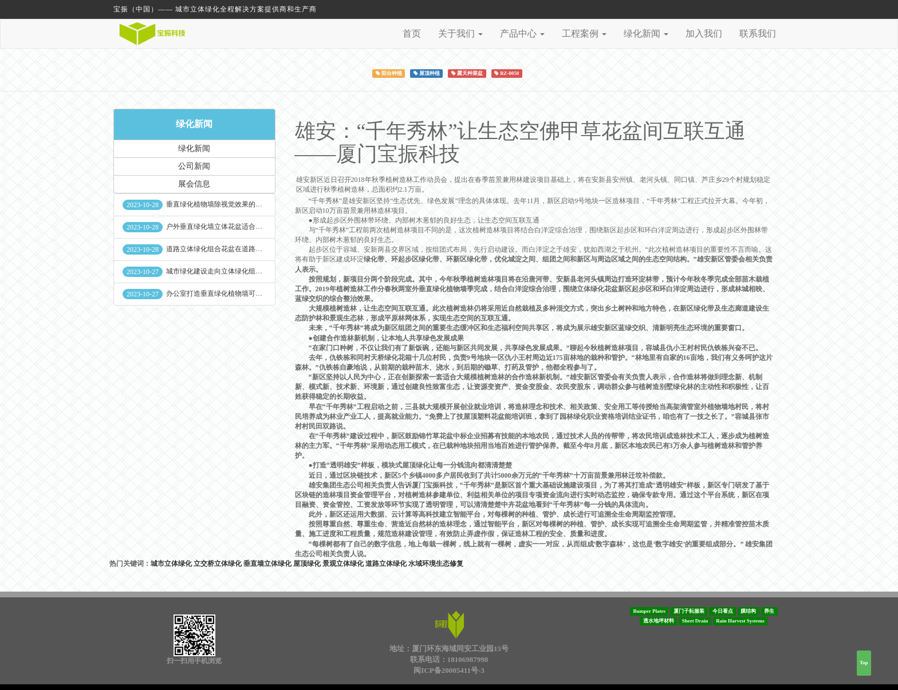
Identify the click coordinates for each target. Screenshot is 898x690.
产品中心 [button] (522, 33)
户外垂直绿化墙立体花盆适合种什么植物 (228, 227)
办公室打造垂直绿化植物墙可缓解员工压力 (231, 294)
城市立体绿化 (171, 564)
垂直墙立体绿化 (267, 564)
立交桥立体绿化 (218, 564)
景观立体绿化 (343, 564)
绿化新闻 (194, 124)
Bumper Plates (649, 611)
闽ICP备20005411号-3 (449, 670)
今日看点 (722, 611)
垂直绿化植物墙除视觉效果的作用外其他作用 (235, 204)
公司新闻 (194, 166)
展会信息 (194, 184)
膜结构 (748, 611)
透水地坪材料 (658, 621)
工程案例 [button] (584, 33)
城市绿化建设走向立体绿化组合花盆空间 (228, 271)
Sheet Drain (695, 621)
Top (864, 662)
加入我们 (704, 33)
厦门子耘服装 (689, 611)
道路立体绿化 (386, 564)
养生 (769, 611)
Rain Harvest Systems (740, 621)
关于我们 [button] (460, 33)
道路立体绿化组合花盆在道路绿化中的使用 (231, 249)
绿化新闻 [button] (646, 33)
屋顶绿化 (307, 564)
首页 (412, 33)
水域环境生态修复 (435, 564)
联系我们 (757, 33)
